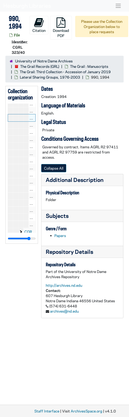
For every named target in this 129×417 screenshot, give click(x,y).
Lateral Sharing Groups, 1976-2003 (50, 77)
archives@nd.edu (64, 311)
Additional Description (75, 179)
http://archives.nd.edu (64, 285)
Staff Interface (46, 411)
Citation (39, 25)
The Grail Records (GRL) (39, 66)
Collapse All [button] (53, 168)
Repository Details (69, 251)
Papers (60, 235)
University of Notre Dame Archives (44, 61)
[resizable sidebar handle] (22, 238)
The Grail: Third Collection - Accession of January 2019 (65, 71)
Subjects (57, 215)
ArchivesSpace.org (86, 411)
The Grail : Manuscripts (89, 66)
